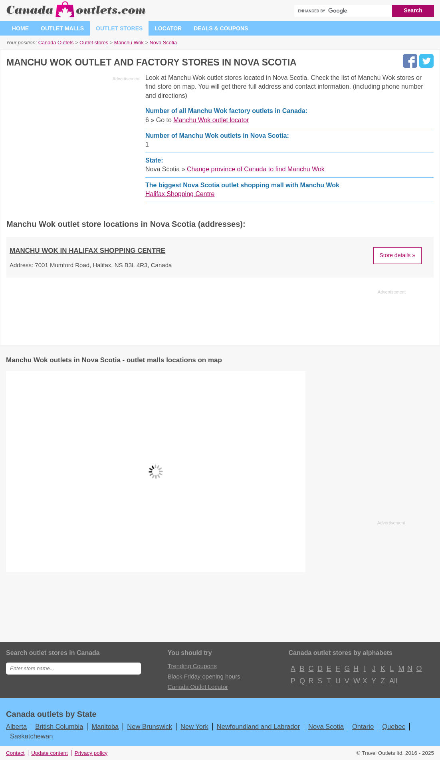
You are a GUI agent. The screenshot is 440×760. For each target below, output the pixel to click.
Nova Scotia (326, 726)
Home (20, 28)
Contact (15, 753)
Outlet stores (119, 28)
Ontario (363, 726)
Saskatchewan (31, 736)
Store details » (398, 255)
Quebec (393, 726)
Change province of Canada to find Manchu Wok (256, 169)
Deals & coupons (221, 28)
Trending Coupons (192, 666)
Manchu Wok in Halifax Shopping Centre (87, 250)
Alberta (16, 726)
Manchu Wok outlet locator (211, 120)
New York (194, 726)
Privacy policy (91, 753)
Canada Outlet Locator (198, 686)
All (392, 681)
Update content (49, 753)
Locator (168, 28)
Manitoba (105, 726)
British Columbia (59, 726)
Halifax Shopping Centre (179, 193)
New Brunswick (149, 726)
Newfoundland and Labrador (258, 726)
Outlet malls (62, 28)
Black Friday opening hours (204, 676)
